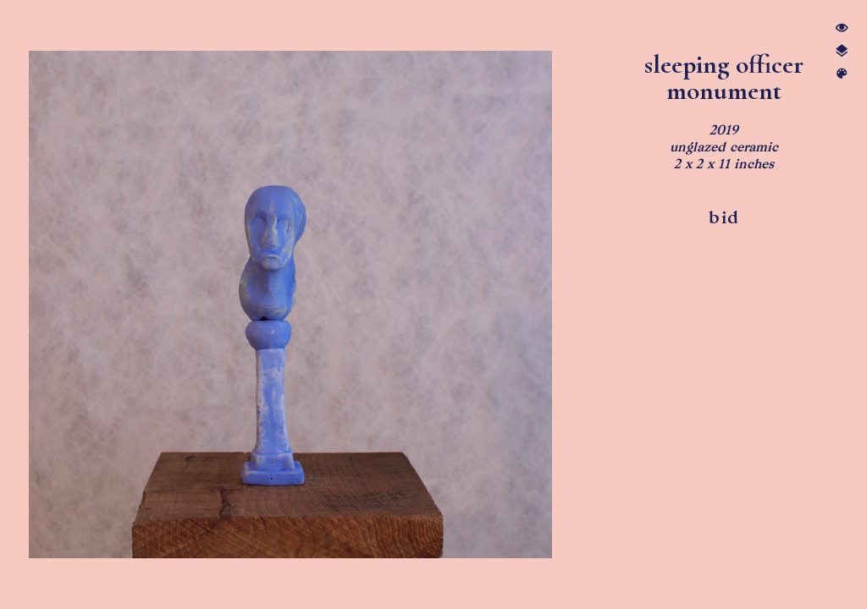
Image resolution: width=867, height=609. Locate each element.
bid (723, 217)
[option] (291, 304)
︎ (841, 51)
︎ (841, 28)
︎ (841, 74)
